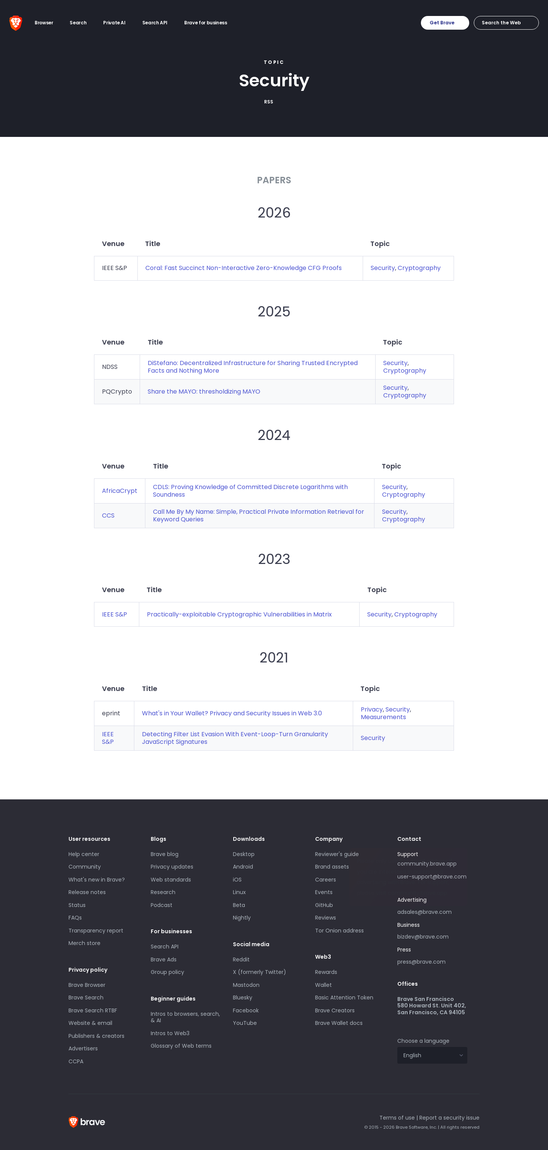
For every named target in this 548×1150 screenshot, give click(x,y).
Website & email (90, 1023)
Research (163, 892)
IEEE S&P (114, 614)
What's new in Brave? (96, 879)
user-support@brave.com (432, 876)
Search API (164, 946)
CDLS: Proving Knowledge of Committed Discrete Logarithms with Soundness (250, 491)
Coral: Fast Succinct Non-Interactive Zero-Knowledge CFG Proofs (243, 268)
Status (77, 905)
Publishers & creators (96, 1036)
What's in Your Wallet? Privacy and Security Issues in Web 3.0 (232, 713)
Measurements (383, 717)
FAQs (75, 917)
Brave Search (86, 997)
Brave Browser (86, 985)
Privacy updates (172, 866)
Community (84, 866)
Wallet (323, 985)
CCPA (75, 1061)
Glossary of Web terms (181, 1046)
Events (324, 892)
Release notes (87, 892)
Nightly (242, 917)
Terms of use (397, 1117)
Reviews (325, 917)
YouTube (245, 1023)
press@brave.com (421, 962)
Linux (239, 892)
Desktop (244, 854)
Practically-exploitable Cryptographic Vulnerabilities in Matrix (239, 614)
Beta (239, 905)
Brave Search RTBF (92, 1010)
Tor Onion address (339, 930)
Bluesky (242, 997)
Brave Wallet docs (339, 1023)
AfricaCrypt (119, 490)
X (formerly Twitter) (259, 972)
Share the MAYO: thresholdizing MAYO (204, 391)
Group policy (167, 972)
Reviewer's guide (337, 854)
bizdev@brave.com (423, 936)
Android (243, 866)
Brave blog (164, 854)
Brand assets (332, 866)
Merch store (84, 943)
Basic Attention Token (344, 997)
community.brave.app (427, 863)
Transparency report (95, 930)
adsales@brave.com (432, 911)
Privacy (372, 709)
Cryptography (419, 268)
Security (383, 268)
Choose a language (423, 1041)
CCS (108, 515)
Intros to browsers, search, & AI (185, 1017)
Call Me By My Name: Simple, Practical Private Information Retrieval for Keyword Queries (258, 515)
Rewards (326, 972)
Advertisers (83, 1048)
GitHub (324, 905)
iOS (237, 879)
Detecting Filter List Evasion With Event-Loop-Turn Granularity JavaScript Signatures (235, 738)
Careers (325, 879)
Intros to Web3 (170, 1033)
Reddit (241, 959)
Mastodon (246, 985)
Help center (83, 854)
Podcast (161, 905)
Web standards (171, 879)
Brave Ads (164, 959)
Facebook (246, 1010)
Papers (274, 180)
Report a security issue (449, 1117)
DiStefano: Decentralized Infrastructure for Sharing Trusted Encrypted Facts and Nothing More (253, 367)
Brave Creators (335, 1010)
